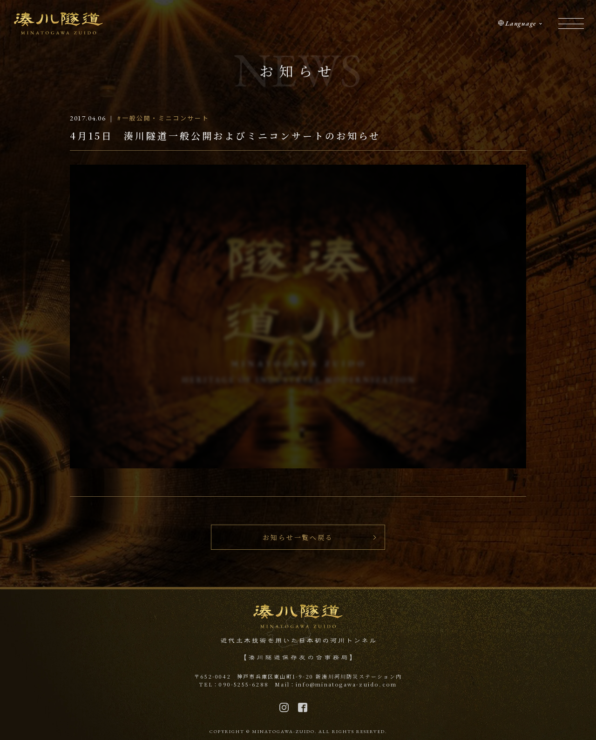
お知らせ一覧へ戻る (298, 537)
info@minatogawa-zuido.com (346, 684)
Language (520, 23)
